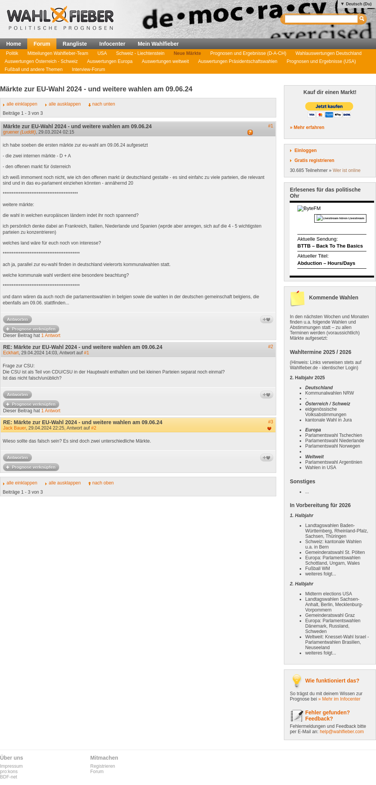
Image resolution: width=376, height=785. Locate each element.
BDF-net (8, 777)
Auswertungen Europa (110, 61)
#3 (270, 422)
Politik (12, 53)
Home (13, 44)
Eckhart (11, 352)
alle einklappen (22, 104)
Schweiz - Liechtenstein (140, 53)
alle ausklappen (65, 104)
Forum (41, 44)
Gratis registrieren (314, 160)
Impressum (11, 766)
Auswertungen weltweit (165, 61)
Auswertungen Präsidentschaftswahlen (237, 61)
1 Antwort (50, 335)
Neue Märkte (187, 53)
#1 (270, 126)
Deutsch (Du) (358, 4)
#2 (270, 346)
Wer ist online (346, 170)
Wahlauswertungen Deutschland (328, 53)
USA (102, 53)
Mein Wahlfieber (158, 44)
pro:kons (9, 771)
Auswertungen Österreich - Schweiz (41, 61)
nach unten (103, 104)
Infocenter (112, 44)
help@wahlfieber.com (342, 731)
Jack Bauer (14, 428)
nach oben (103, 483)
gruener (19, 132)
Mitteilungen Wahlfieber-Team (58, 53)
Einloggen (305, 150)
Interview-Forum (88, 69)
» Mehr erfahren (307, 127)
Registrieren (102, 766)
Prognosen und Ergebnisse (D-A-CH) (248, 53)
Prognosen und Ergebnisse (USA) (321, 61)
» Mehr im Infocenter (339, 699)
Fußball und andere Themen (34, 69)
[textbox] (322, 19)
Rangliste (75, 44)
